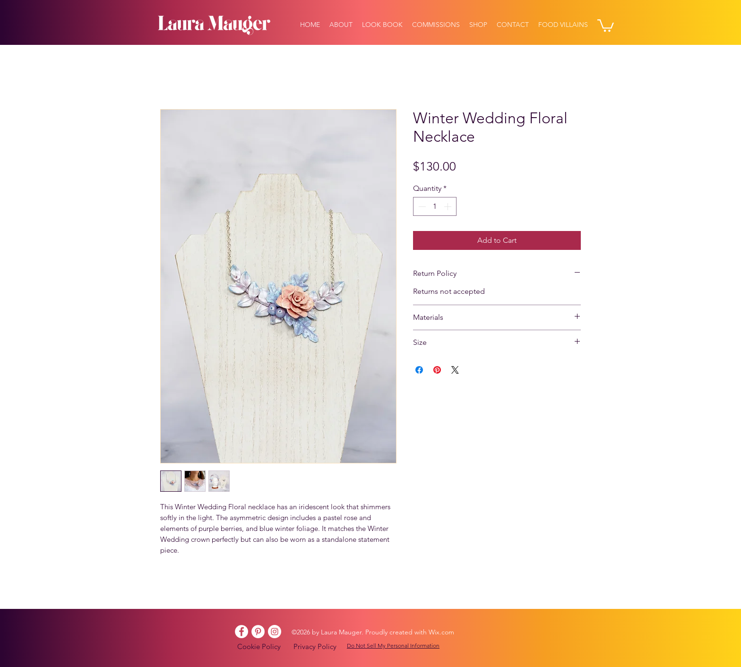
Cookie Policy (259, 646)
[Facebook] (241, 631)
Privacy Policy (314, 646)
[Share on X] (455, 370)
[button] (605, 25)
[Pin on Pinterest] (437, 370)
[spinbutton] (435, 206)
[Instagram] (274, 631)
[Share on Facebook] (419, 370)
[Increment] (448, 206)
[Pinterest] (258, 631)
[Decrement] (421, 206)
